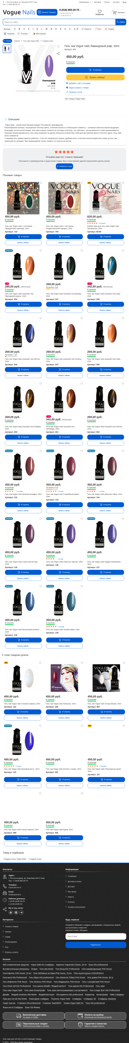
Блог (98, 29)
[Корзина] (118, 12)
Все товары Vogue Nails (75, 99)
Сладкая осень (35, 859)
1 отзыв (60, 491)
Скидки (109, 29)
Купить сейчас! (95, 77)
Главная (17, 41)
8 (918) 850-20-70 (69, 10)
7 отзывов (102, 766)
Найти (120, 22)
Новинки (9, 34)
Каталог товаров (47, 12)
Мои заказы (39, 34)
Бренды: (7, 29)
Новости (86, 29)
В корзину (95, 70)
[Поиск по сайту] (54, 22)
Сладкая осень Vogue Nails (15, 859)
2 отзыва (102, 223)
